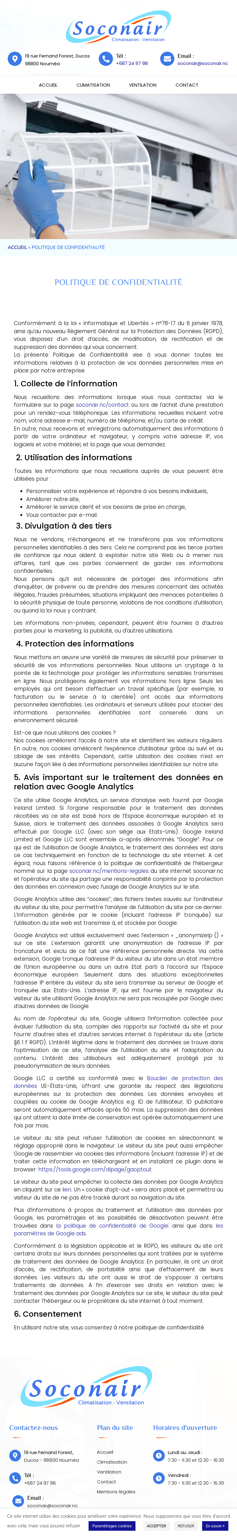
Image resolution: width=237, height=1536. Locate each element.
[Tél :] (106, 59)
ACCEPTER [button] (156, 1526)
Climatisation (93, 85)
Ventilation (142, 85)
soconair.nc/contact (102, 405)
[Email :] (167, 59)
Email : (185, 56)
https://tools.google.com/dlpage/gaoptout (95, 1169)
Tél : (121, 56)
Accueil (48, 85)
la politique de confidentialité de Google (112, 1225)
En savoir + (215, 1526)
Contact (187, 85)
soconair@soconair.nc (202, 63)
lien (66, 1189)
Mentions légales (116, 1491)
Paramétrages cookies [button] (112, 1526)
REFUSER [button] (186, 1526)
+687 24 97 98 (132, 63)
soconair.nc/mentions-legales (109, 871)
